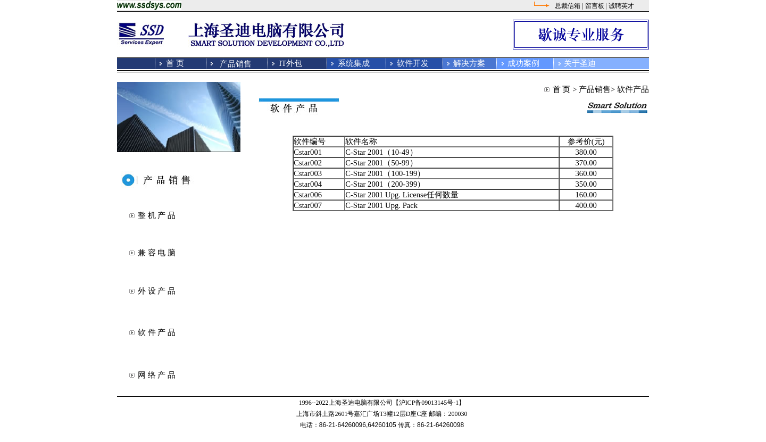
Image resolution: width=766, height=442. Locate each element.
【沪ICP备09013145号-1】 (429, 402)
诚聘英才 (621, 6)
